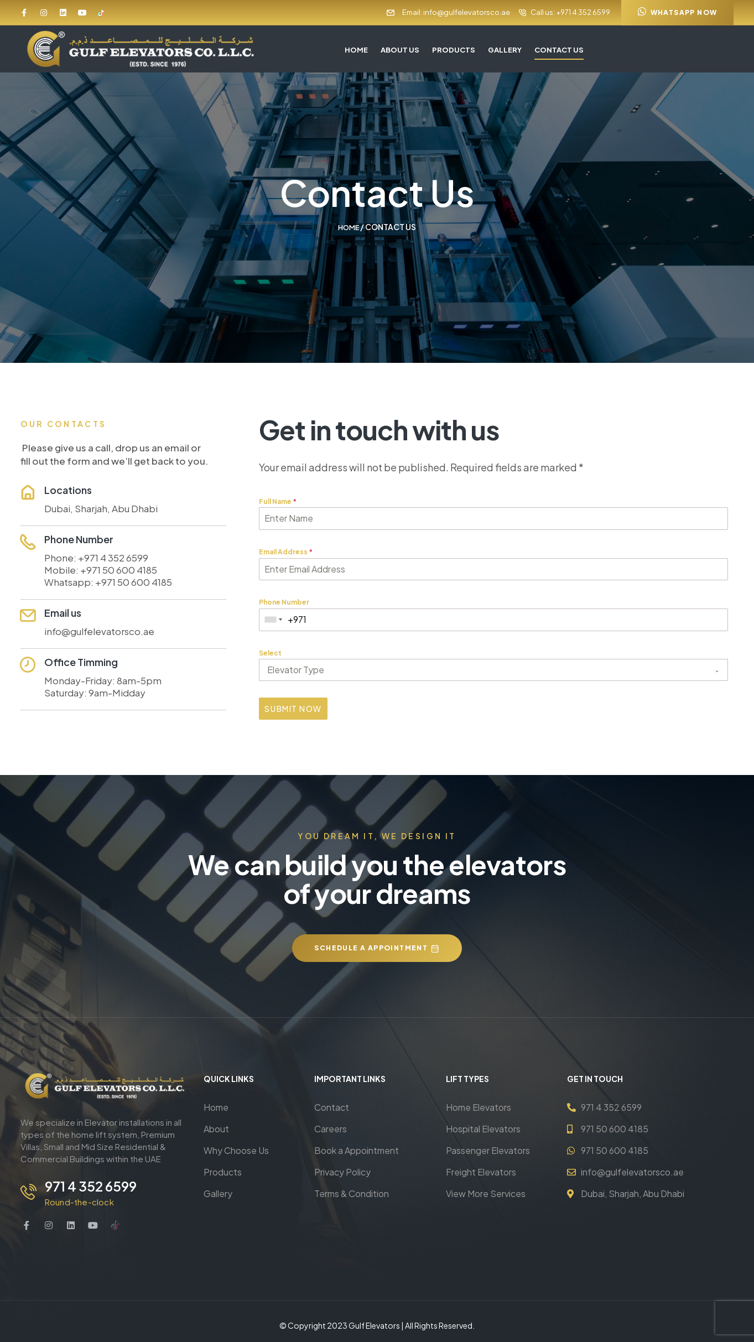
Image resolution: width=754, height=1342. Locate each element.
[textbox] (482, 669)
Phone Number (284, 601)
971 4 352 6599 (88, 1180)
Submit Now (292, 708)
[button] (677, 12)
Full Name (278, 501)
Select (270, 652)
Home (349, 227)
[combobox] (273, 619)
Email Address (286, 551)
